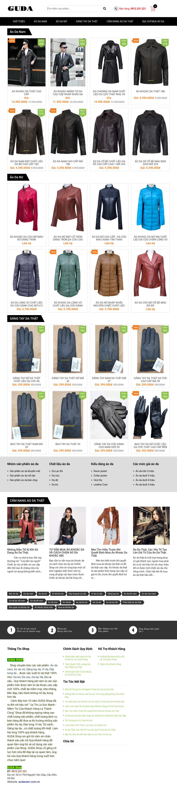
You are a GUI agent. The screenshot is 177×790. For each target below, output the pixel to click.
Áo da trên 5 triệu (145, 471)
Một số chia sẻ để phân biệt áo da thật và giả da (88, 734)
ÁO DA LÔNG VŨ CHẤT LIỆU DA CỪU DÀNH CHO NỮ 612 (27, 304)
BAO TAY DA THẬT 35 (67, 444)
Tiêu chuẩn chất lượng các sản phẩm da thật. (78, 665)
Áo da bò (67, 602)
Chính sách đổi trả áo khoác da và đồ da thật (78, 673)
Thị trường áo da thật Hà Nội (78, 720)
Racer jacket (100, 471)
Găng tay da (113, 594)
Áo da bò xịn (81, 602)
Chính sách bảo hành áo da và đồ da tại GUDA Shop (78, 658)
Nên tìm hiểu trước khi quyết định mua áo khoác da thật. (109, 552)
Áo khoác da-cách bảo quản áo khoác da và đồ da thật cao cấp (95, 716)
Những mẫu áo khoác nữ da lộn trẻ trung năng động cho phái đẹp (94, 695)
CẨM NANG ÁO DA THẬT (120, 21)
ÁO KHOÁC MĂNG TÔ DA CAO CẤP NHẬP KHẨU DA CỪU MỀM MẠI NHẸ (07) (68, 94)
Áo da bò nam (130, 594)
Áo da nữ (43, 594)
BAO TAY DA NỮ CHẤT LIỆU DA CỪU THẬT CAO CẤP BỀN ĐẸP (150, 447)
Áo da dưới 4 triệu (145, 480)
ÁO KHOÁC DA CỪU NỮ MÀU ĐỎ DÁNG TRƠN (26, 238)
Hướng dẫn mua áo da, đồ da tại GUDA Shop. (112, 658)
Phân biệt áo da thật (132, 602)
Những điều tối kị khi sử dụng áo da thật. (22, 551)
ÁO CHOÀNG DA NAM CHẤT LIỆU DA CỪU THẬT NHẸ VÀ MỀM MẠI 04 (109, 94)
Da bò (55, 484)
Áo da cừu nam (149, 594)
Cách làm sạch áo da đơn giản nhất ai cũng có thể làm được (94, 706)
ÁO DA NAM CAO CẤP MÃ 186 (68, 163)
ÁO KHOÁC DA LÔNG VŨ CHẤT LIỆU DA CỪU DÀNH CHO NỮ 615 (68, 305)
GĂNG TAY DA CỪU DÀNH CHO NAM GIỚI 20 (109, 446)
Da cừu (55, 475)
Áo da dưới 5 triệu (145, 475)
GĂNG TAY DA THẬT (87, 21)
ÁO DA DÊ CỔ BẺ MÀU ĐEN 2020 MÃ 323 (150, 163)
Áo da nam (40, 21)
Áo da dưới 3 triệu (145, 484)
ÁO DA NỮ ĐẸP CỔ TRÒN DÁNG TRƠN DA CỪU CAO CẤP (68, 239)
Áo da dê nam (36, 600)
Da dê (55, 480)
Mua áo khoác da (66, 607)
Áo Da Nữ (61, 21)
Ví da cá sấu (97, 594)
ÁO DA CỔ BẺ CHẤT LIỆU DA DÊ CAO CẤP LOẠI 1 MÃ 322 (109, 163)
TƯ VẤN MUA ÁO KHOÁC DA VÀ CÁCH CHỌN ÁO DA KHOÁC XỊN (66, 552)
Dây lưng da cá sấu (77, 594)
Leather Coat (101, 484)
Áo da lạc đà (112, 602)
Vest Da (98, 480)
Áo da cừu (53, 602)
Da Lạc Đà (57, 471)
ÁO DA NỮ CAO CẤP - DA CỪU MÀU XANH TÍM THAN (109, 238)
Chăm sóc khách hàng (110, 664)
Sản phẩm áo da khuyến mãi (25, 471)
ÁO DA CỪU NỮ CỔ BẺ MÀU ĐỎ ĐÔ (150, 304)
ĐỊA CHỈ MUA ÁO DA (153, 21)
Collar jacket (100, 475)
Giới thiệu (19, 21)
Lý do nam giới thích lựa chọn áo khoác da (85, 725)
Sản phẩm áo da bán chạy (24, 480)
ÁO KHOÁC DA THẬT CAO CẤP (26, 93)
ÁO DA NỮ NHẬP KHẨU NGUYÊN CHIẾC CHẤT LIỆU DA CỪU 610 (109, 305)
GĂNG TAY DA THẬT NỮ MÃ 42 (68, 380)
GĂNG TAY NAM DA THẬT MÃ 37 (109, 380)
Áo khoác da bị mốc (44, 607)
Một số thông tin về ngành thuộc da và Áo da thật (89, 689)
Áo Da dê (97, 602)
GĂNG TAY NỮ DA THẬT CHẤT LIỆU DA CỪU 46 (26, 380)
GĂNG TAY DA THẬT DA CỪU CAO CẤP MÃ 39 (150, 380)
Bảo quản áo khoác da (19, 607)
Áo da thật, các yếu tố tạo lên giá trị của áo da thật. (150, 551)
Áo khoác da (57, 594)
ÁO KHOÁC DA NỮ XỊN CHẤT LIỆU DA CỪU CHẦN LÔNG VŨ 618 (150, 239)
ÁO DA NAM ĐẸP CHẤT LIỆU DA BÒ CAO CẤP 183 (26, 163)
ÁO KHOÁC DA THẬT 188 (150, 91)
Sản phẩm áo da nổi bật (22, 475)
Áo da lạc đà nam (17, 600)
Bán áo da (13, 594)
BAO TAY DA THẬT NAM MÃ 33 (26, 446)
